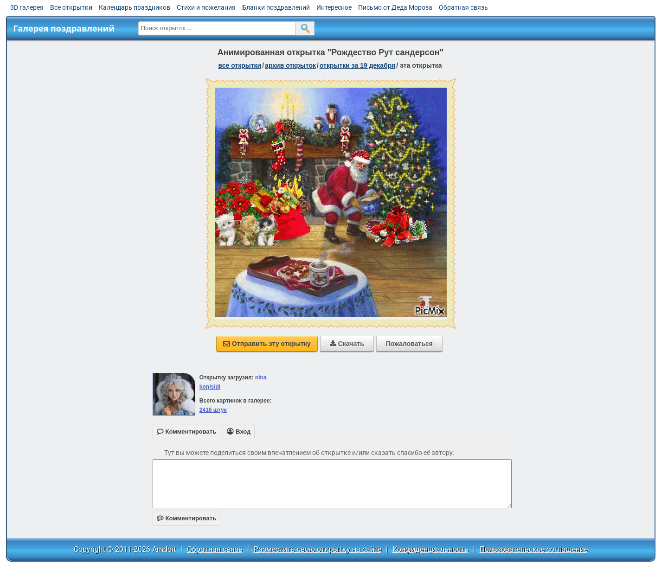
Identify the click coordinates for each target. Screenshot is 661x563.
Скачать (347, 343)
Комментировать (187, 518)
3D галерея (27, 7)
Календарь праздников (134, 7)
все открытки (239, 65)
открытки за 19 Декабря (358, 65)
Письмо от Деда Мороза (395, 7)
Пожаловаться (409, 343)
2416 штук (213, 410)
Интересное (334, 7)
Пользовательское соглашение (534, 549)
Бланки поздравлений (276, 7)
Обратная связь (463, 7)
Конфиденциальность (430, 549)
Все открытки (71, 7)
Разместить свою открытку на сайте (317, 549)
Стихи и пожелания (206, 7)
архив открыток (290, 65)
